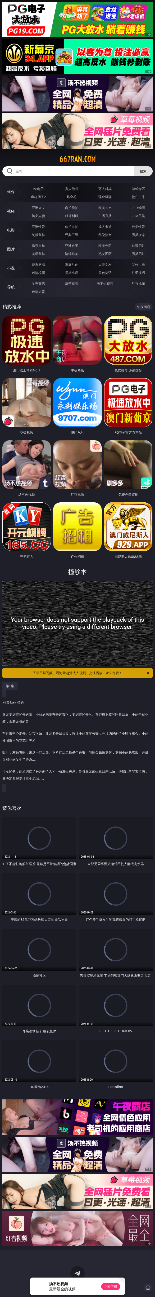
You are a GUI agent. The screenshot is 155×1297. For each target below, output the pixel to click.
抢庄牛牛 (138, 197)
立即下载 (110, 1286)
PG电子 (38, 188)
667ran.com (77, 159)
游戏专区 (138, 188)
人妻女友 (105, 264)
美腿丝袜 (38, 253)
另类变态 (138, 234)
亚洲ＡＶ (38, 207)
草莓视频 (71, 283)
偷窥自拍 (38, 245)
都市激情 (38, 264)
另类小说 (71, 272)
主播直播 (105, 215)
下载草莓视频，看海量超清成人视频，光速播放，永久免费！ (91, 673)
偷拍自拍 (71, 226)
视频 (11, 211)
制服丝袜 (38, 234)
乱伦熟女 (105, 234)
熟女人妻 (38, 215)
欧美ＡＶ (105, 207)
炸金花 (72, 197)
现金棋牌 (105, 197)
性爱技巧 (138, 272)
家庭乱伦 (71, 264)
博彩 (11, 192)
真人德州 (71, 188)
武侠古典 (138, 264)
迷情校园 (38, 272)
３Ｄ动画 (138, 207)
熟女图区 (105, 253)
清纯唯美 (71, 253)
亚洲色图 (71, 245)
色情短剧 (38, 291)
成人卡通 (105, 226)
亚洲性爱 (38, 226)
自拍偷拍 (71, 207)
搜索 (143, 171)
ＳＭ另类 (138, 215)
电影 (11, 230)
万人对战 (105, 188)
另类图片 (138, 253)
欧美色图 (105, 245)
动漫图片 (138, 245)
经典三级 (71, 234)
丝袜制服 (71, 215)
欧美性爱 (138, 226)
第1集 (10, 686)
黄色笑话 (105, 272)
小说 (11, 268)
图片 (11, 249)
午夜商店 (38, 283)
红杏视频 (138, 283)
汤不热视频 (105, 283)
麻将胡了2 (38, 197)
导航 (11, 287)
